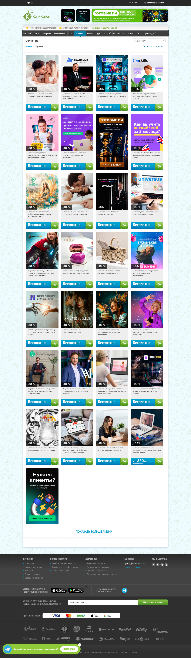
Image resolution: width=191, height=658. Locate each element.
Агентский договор (96, 563)
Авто (70, 33)
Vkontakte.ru (158, 564)
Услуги (108, 33)
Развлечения (60, 33)
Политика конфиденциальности (102, 574)
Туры (100, 33)
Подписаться (69, 649)
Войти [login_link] (134, 2)
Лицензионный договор (98, 567)
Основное (29, 563)
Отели (131, 33)
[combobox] (149, 41)
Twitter (162, 564)
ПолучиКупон (120, 33)
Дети (139, 33)
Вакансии (29, 570)
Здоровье (47, 33)
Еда (30, 33)
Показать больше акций (94, 531)
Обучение (80, 33)
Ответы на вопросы (34, 577)
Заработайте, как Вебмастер (65, 567)
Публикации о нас (33, 567)
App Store (59, 590)
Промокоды (150, 33)
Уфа (28, 2)
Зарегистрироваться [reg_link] (155, 2)
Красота (37, 33)
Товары (91, 33)
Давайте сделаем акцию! (63, 563)
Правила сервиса (32, 574)
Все (24, 33)
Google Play (76, 590)
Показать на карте (154, 46)
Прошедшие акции (60, 570)
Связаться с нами (132, 567)
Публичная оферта (96, 570)
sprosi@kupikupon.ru (134, 563)
